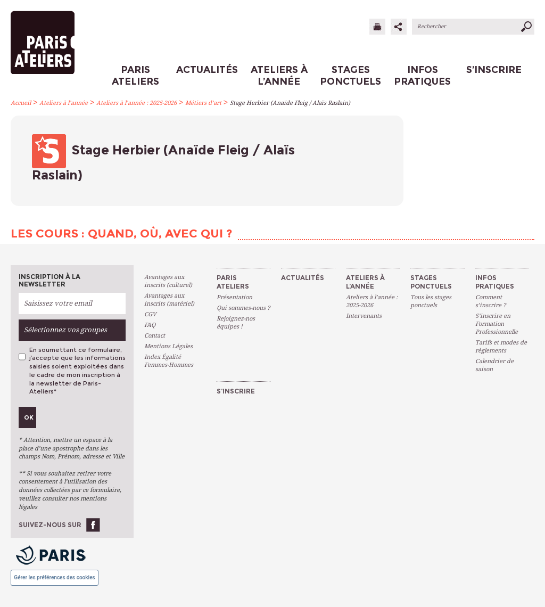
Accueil (21, 103)
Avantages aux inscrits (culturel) (168, 281)
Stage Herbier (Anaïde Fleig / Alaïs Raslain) (290, 103)
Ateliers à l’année (63, 103)
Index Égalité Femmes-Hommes (168, 361)
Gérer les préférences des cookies (54, 577)
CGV (150, 314)
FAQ (149, 325)
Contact (154, 335)
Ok (29, 417)
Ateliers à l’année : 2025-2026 (136, 103)
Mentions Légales (168, 346)
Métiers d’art (203, 103)
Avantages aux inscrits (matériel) (169, 299)
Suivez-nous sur (50, 525)
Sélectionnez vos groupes (65, 330)
